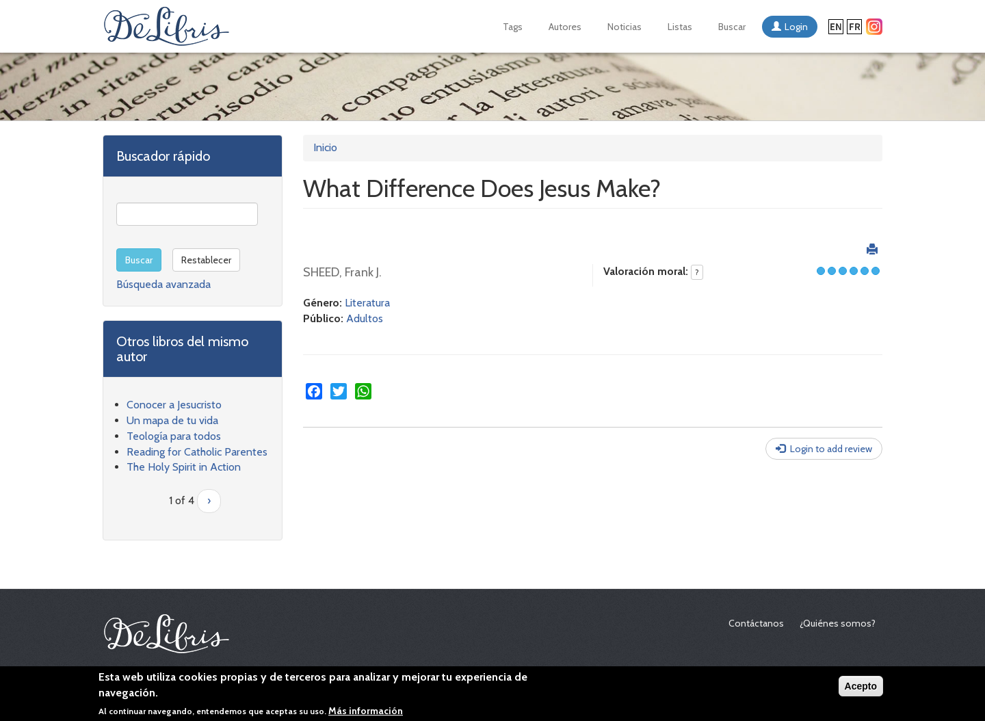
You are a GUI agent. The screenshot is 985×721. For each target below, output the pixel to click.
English (836, 26)
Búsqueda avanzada (163, 284)
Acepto (861, 687)
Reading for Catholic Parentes (197, 451)
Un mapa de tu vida (172, 420)
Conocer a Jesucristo (174, 404)
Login (796, 27)
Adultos (364, 318)
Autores (565, 27)
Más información (365, 712)
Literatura (367, 302)
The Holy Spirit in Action (184, 466)
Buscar (732, 27)
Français (854, 26)
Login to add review (831, 449)
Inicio (325, 147)
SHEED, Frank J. (342, 272)
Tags (513, 27)
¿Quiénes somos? (838, 623)
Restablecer (206, 260)
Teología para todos (174, 436)
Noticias (624, 27)
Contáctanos (756, 623)
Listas (680, 27)
